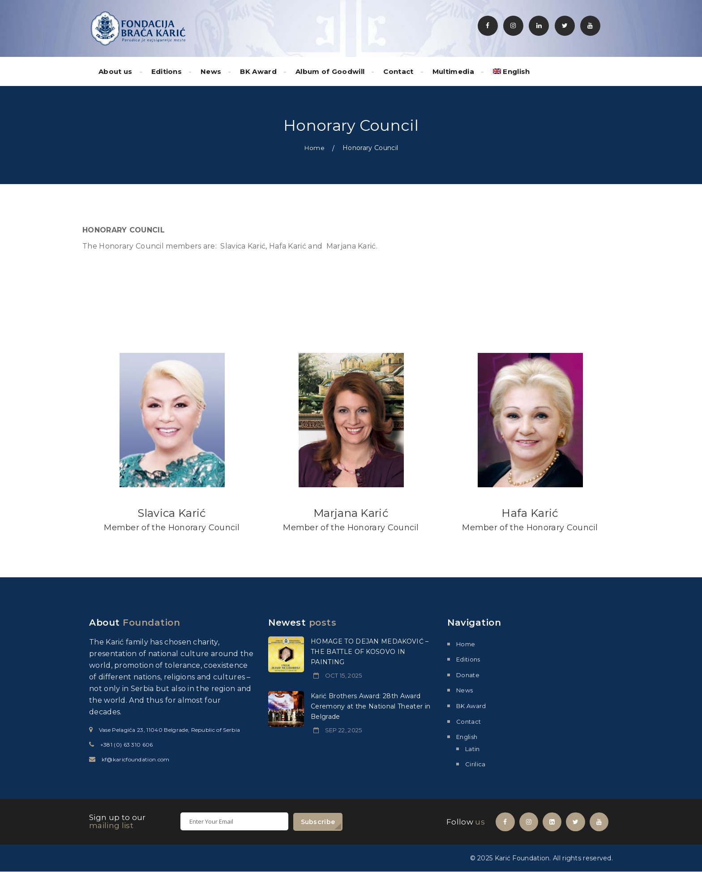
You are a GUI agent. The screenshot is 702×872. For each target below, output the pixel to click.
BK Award (258, 71)
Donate (467, 674)
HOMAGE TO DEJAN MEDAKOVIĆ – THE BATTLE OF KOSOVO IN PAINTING (370, 651)
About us (115, 71)
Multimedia (453, 71)
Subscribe (318, 821)
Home (314, 148)
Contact (398, 71)
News (211, 71)
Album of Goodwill (329, 71)
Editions (166, 71)
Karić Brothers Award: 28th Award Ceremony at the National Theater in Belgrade (370, 706)
